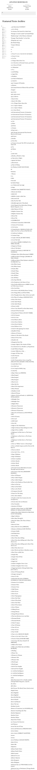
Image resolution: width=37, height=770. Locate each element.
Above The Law (15, 704)
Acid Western (14, 724)
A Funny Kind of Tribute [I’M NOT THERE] (22, 313)
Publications (10, 7)
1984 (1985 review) (15, 94)
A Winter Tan (14, 653)
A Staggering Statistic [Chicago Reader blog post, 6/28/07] (21, 568)
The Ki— (4, 51)
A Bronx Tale (14, 216)
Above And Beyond (15, 702)
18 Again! (13, 90)
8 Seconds (13, 180)
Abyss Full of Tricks (16, 719)
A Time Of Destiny (15, 625)
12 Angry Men (14, 74)
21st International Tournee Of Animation (21, 114)
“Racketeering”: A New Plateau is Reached (21, 36)
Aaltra (12, 677)
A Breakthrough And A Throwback (19, 203)
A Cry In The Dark (15, 240)
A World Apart (14, 662)
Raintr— (4, 45)
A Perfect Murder (15, 461)
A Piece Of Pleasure (16, 475)
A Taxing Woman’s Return (17, 614)
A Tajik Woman (14, 589)
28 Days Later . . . (15, 130)
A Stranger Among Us (16, 574)
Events (10, 9)
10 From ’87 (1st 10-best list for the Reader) (21, 54)
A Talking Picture (15, 609)
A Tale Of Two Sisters (16, 605)
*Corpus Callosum (15, 45)
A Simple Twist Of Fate (16, 557)
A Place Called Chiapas (16, 477)
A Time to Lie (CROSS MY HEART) (20, 634)
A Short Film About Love (17, 548)
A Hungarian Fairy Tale (16, 342)
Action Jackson (14, 731)
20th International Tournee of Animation (21, 112)
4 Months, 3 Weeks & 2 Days (18, 156)
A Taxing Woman (15, 611)
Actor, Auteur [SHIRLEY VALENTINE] (20, 733)
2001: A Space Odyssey (16, 105)
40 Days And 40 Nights (16, 158)
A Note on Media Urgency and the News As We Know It (22, 446)
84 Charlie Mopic (15, 183)
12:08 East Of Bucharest (17, 78)
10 (11, 49)
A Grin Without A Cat (16, 326)
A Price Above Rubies (16, 495)
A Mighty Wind (14, 404)
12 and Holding (14, 72)
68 (11, 169)
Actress (12, 735)
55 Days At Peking (15, 165)
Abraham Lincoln (15, 706)
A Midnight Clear (15, 399)
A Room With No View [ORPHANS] (20, 526)
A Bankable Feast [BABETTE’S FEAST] (20, 189)
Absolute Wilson (15, 717)
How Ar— (4, 37)
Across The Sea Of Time (17, 726)
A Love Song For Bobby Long (18, 368)
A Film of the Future (16, 299)
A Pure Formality (15, 504)
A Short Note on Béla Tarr (17, 552)
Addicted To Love (15, 755)
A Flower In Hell (15, 306)
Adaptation (13, 746)
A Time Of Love (15, 627)
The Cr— (4, 50)
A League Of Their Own (17, 353)
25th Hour (13, 126)
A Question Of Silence (16, 506)
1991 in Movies (14, 96)
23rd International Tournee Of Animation (21, 119)
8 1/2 (12, 176)
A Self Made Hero (15, 533)
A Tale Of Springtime (16, 596)
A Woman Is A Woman (16, 655)
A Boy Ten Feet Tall (16, 201)
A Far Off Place (14, 275)
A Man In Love (14, 382)
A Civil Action (14, 227)
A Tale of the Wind (15, 598)
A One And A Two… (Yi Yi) (17, 452)
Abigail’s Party (14, 690)
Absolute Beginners (16, 713)
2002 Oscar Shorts (15, 110)
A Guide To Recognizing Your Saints (20, 328)
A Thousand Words (15, 618)
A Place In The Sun (15, 484)
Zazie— (4, 58)
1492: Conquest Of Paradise (18, 83)
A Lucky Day (14, 370)
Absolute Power (15, 715)
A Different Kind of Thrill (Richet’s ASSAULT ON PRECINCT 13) (22, 261)
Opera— (4, 43)
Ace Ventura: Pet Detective (17, 722)
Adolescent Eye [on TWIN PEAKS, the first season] (21, 765)
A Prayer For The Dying (17, 493)
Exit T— (4, 34)
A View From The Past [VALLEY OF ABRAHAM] (20, 641)
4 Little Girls (14, 153)
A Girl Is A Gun (14, 317)
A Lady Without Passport (17, 349)
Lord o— (4, 40)
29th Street (13, 136)
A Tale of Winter (15, 607)
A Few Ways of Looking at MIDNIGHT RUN (22, 297)
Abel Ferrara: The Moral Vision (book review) (22, 688)
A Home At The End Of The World (19, 335)
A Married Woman (15, 393)
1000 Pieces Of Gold (16, 65)
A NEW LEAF (14, 421)
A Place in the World (16, 489)
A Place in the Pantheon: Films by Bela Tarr (21, 482)
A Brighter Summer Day (17, 211)
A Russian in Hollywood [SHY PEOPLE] (21, 529)
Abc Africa (13, 684)
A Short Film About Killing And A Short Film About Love (22, 544)
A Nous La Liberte (15, 450)
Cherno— (4, 31)
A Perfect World (15, 463)
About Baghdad (14, 693)
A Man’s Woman (15, 388)
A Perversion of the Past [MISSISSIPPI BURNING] (20, 472)
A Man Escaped (14, 375)
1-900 (12, 47)
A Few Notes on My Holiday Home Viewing (21, 290)
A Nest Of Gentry (15, 416)
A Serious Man (14, 535)
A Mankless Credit (15, 391)
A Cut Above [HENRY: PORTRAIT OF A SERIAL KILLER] (21, 242)
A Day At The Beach (16, 248)
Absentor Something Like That (18, 711)
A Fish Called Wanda (16, 302)
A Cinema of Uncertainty (17, 225)
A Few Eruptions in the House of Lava (20, 282)
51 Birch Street (14, 162)
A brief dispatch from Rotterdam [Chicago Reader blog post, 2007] (21, 206)
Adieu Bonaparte (15, 760)
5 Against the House (16, 160)
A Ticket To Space (15, 623)
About (9, 6)
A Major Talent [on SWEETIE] (18, 373)
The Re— (4, 53)
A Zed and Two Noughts (17, 668)
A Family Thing (14, 271)
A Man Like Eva (15, 384)
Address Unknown (15, 758)
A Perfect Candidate (16, 459)
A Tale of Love (14, 593)
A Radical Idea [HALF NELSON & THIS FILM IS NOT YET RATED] (22, 513)
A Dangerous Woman (16, 246)
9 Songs (13, 187)
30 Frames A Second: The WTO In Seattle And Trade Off (22, 143)
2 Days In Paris (14, 99)
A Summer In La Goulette (17, 582)
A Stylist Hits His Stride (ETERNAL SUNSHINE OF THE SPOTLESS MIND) (21, 579)
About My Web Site (16, 697)
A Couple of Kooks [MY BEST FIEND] (20, 237)
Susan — (4, 48)
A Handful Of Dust (15, 331)
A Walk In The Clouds (16, 644)
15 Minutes (13, 85)
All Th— (4, 28)
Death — (4, 32)
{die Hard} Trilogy (15, 42)
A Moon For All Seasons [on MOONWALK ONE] (21, 413)
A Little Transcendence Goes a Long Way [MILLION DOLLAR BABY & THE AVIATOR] (22, 360)
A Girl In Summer (15, 315)
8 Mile (12, 178)
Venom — (4, 56)
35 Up (12, 147)
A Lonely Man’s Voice (16, 364)
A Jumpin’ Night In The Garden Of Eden (21, 344)
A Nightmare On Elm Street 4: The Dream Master (21, 433)
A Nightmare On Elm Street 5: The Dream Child (21, 440)
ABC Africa (13, 686)
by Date (27, 9)
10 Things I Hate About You (18, 60)
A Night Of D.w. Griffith (17, 430)
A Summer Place (15, 584)
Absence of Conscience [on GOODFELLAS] (22, 708)
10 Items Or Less (15, 56)
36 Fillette (13, 149)
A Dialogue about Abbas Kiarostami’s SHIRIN (22, 254)
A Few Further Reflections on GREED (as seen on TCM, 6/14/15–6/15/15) (22, 285)
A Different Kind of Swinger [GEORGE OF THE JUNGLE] (21, 257)
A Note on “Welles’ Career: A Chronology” (21, 444)
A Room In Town (15, 524)
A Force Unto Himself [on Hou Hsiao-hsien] (22, 308)
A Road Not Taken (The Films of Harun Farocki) (20, 521)
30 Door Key (14, 141)
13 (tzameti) (14, 81)
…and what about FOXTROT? (18, 27)
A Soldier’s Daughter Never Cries (19, 563)
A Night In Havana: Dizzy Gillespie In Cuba (21, 428)
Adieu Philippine (15, 762)
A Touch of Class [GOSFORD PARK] (20, 638)
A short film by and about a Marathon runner (22, 550)
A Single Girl (14, 559)
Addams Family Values (16, 749)
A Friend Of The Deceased (17, 311)
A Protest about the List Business (19, 502)
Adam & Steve (14, 742)
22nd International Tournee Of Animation (21, 117)
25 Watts (13, 123)
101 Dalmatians (14, 67)
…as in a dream (14, 29)
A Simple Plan (14, 554)
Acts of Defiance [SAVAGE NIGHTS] (20, 740)
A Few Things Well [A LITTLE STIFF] (20, 292)
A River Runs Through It (17, 518)
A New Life (13, 423)
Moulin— (4, 42)
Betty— (4, 29)
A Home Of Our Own (16, 337)
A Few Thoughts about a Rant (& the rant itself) (23, 295)
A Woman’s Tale (15, 657)
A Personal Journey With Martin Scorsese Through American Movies (21, 468)
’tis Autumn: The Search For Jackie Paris (21, 31)
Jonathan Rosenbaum (18, 2)
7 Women (13, 174)
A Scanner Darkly (15, 531)
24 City (12, 121)
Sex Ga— (4, 47)
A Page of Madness (15, 454)
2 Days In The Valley (16, 101)
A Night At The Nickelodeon (18, 425)
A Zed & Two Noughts (16, 666)
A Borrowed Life (15, 198)
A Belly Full (14, 194)
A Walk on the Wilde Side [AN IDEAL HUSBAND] (20, 647)
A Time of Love (15, 629)
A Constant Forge (15, 235)
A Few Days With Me (16, 280)
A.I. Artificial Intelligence (17, 671)
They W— (4, 55)
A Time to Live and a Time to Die (19, 636)
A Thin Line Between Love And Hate (20, 616)
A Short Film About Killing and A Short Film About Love (22, 541)
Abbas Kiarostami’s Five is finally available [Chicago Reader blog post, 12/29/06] (21, 680)
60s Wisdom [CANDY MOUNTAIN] (20, 167)
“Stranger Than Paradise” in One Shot (20, 38)
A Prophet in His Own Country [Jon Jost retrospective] (21, 498)
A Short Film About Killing (17, 538)
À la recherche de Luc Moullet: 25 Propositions (22, 346)
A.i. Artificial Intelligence (17, 675)
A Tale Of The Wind (16, 600)
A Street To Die (15, 576)
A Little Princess (15, 355)
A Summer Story (15, 587)
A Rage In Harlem (15, 516)
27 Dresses (13, 128)
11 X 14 (12, 69)
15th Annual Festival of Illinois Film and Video (22, 87)
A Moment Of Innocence (17, 410)
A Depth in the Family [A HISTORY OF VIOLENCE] (20, 251)
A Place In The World (16, 486)
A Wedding (13, 651)
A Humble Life (14, 340)
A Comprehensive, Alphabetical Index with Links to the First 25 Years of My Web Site (21, 230)
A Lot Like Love (15, 366)
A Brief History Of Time (17, 209)
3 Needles (13, 138)
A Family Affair (14, 268)
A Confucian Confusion (16, 233)
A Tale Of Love (14, 591)
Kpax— (4, 39)
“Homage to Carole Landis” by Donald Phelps (22, 33)
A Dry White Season (16, 264)
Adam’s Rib (13, 744)
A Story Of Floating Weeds (17, 572)
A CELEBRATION (15, 220)
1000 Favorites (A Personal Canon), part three (22, 63)
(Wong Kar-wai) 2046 (16, 40)
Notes (27, 7)
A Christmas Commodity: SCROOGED (20, 222)
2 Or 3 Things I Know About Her (19, 103)
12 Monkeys (14, 76)
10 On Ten (13, 58)
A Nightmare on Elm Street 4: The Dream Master (21, 436)
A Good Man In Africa (16, 319)
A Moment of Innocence (17, 406)
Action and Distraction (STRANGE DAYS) (21, 728)
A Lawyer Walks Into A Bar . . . (18, 351)
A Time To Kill (14, 632)
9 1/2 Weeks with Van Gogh (17, 185)
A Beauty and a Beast (16, 192)
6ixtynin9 (13, 171)
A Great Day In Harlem (16, 324)
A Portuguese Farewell (16, 491)
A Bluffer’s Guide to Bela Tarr (18, 196)
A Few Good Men (15, 288)
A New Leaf (14, 419)
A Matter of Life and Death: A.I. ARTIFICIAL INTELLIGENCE (22, 396)
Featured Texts (27, 6)
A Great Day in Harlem (16, 322)
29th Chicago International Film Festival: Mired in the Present (21, 133)
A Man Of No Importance (17, 386)
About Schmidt (14, 699)
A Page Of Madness (15, 456)
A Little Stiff (14, 358)
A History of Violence (16, 333)
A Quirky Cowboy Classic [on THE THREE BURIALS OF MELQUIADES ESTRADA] (21, 509)
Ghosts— (4, 35)
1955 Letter (13, 92)
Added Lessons (14, 753)
